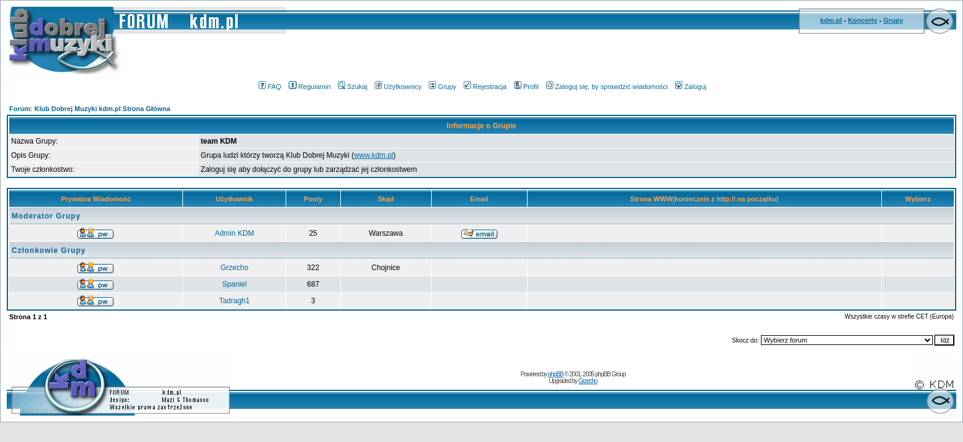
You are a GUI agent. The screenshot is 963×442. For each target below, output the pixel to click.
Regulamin (310, 86)
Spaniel (234, 284)
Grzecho (234, 267)
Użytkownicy (398, 86)
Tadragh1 (234, 301)
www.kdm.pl (373, 155)
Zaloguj (690, 86)
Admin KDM (234, 233)
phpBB (555, 374)
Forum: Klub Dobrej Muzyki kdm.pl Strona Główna (89, 108)
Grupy (893, 20)
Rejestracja (485, 86)
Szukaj (352, 86)
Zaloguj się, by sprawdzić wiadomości (607, 86)
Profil (526, 86)
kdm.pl (830, 20)
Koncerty (863, 20)
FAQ (270, 86)
